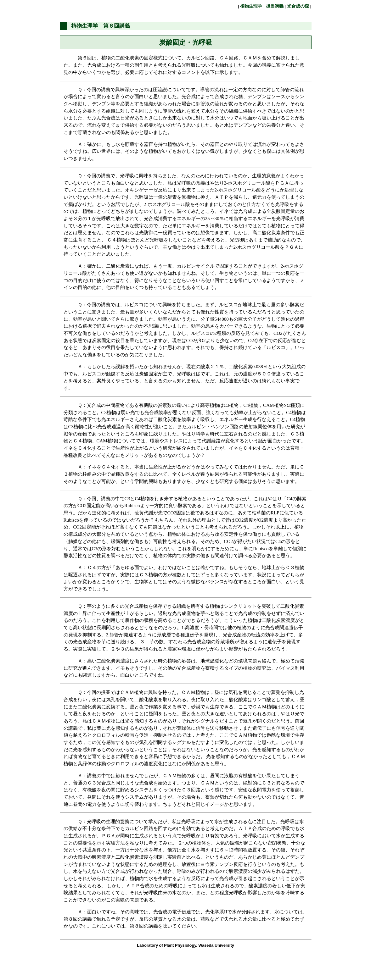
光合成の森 (298, 6)
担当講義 (275, 6)
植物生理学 (251, 6)
